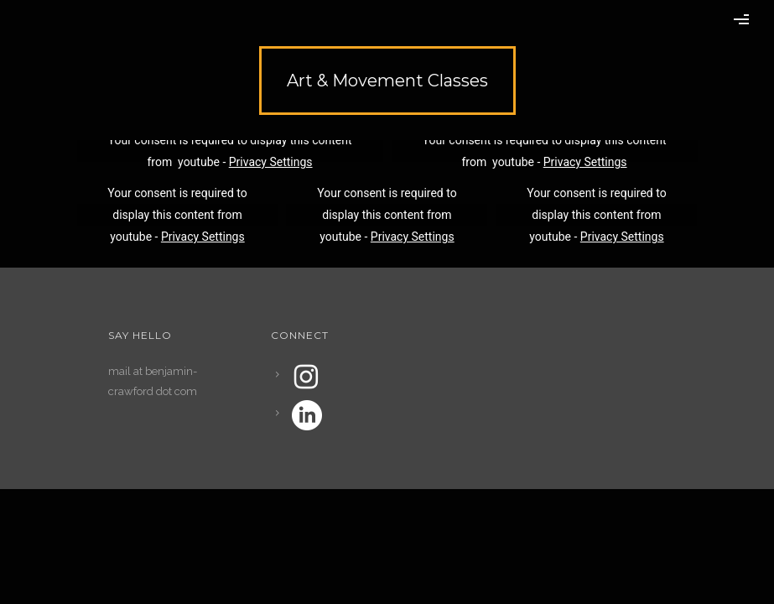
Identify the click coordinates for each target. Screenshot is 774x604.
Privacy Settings (271, 162)
